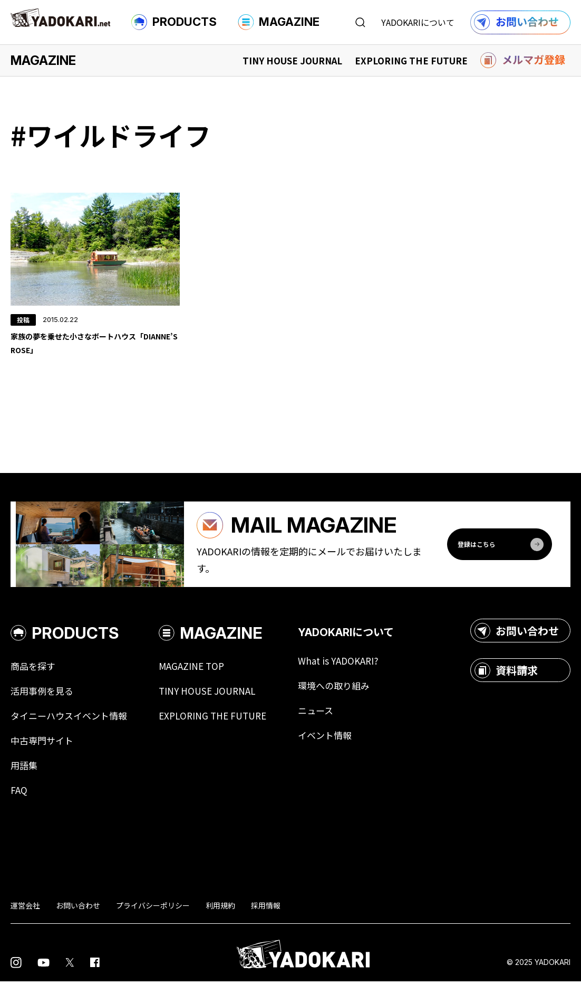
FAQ (19, 803)
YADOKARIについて (417, 22)
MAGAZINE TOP (199, 676)
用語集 (25, 777)
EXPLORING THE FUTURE (411, 60)
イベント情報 (337, 747)
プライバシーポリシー (153, 918)
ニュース (327, 721)
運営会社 (25, 918)
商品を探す (34, 676)
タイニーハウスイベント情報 (72, 727)
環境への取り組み (347, 696)
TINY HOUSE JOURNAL (292, 60)
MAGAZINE (278, 22)
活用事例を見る (44, 701)
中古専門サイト (44, 752)
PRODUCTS (174, 22)
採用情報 (265, 918)
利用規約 (220, 918)
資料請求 (506, 679)
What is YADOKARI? (351, 671)
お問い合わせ (517, 640)
